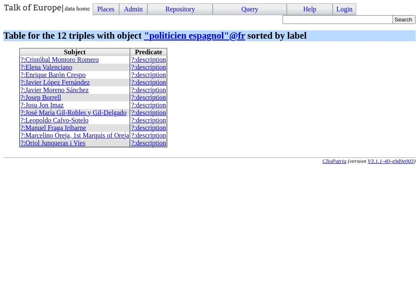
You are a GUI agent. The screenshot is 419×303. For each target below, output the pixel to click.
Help (309, 9)
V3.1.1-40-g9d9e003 (391, 161)
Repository (180, 9)
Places (106, 9)
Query (249, 9)
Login (344, 9)
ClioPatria (335, 161)
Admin (133, 9)
